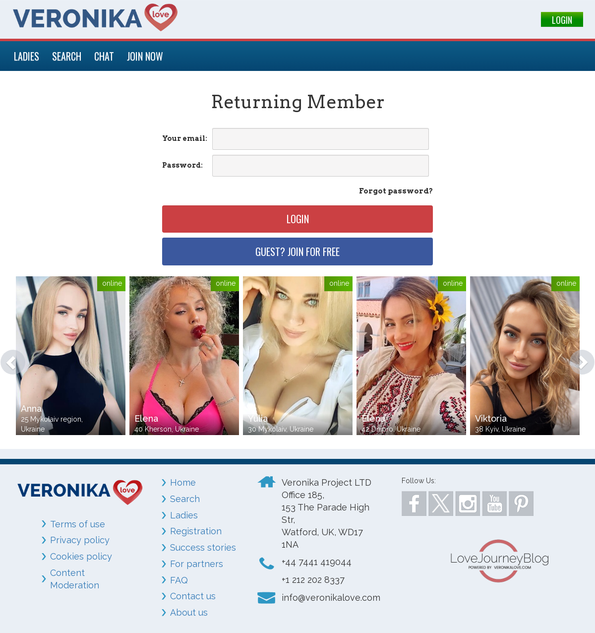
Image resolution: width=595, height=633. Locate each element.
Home (183, 482)
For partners (196, 564)
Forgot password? (396, 191)
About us (189, 612)
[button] (8, 357)
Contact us (193, 596)
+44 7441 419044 (317, 562)
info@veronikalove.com (331, 597)
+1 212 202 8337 (313, 579)
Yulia (258, 418)
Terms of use (77, 524)
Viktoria (491, 418)
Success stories (203, 547)
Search (185, 499)
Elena (146, 418)
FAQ (179, 580)
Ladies (184, 515)
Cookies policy (81, 556)
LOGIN (562, 19)
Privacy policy (80, 540)
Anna (31, 408)
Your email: (184, 138)
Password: (182, 165)
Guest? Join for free (297, 251)
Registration (196, 531)
